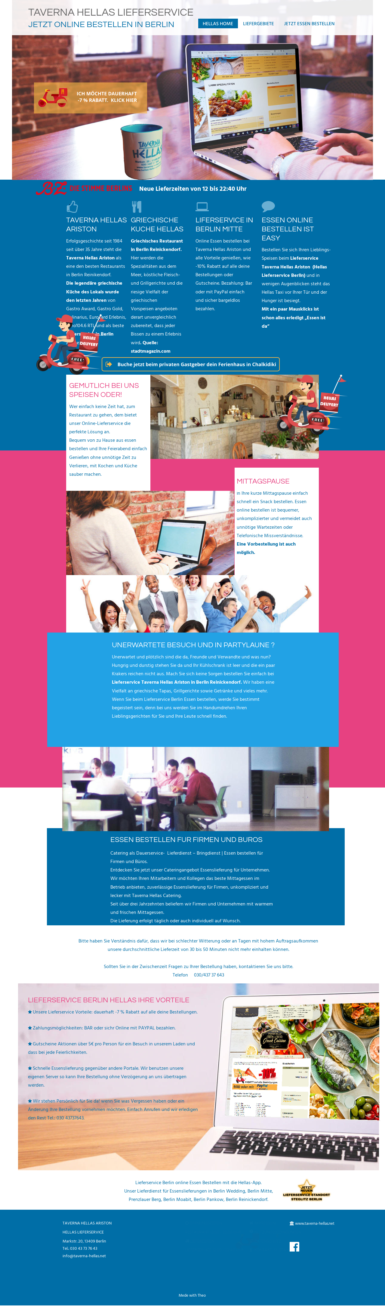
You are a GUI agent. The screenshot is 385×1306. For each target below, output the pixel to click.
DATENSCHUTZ (263, 1241)
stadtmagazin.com (151, 351)
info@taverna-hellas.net (84, 1256)
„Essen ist (316, 318)
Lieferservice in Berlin (89, 334)
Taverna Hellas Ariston (90, 258)
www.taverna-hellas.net (314, 1224)
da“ (265, 326)
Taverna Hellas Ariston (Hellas (295, 267)
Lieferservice (305, 258)
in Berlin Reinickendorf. (156, 250)
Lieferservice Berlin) (284, 276)
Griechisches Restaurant (157, 241)
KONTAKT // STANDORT (272, 1250)
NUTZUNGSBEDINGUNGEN (273, 1232)
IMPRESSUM (261, 1223)
